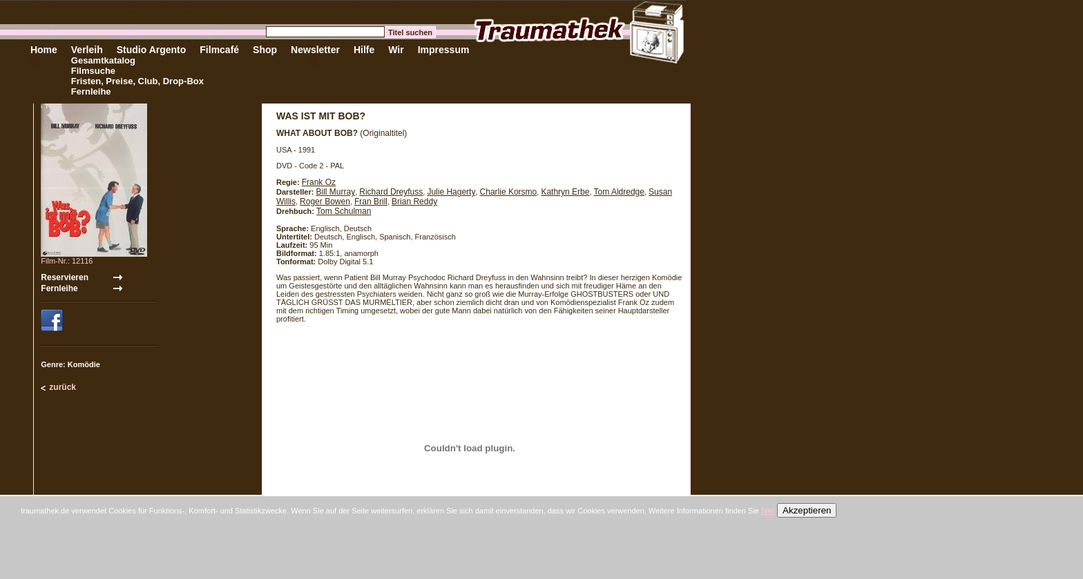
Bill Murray (335, 192)
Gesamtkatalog (103, 60)
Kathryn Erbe (565, 192)
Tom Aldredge (619, 192)
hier (768, 511)
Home (43, 49)
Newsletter (315, 49)
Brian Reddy (414, 201)
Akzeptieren (807, 510)
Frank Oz (319, 182)
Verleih (87, 49)
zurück (62, 387)
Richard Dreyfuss (391, 192)
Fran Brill (370, 201)
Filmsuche (93, 71)
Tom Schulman (343, 211)
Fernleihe (91, 91)
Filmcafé (219, 49)
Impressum (444, 49)
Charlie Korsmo (508, 192)
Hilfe (364, 49)
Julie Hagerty (451, 192)
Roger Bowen (325, 201)
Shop (265, 49)
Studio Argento (151, 49)
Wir (395, 49)
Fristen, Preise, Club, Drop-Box (137, 81)
